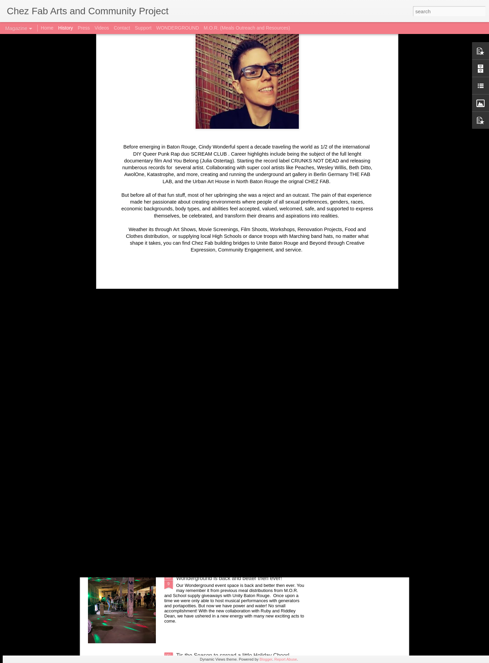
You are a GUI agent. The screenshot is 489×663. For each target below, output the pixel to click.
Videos (101, 28)
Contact (122, 28)
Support (143, 28)
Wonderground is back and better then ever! (229, 578)
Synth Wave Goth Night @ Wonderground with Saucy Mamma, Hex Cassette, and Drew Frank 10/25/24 (240, 427)
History (65, 28)
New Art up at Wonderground (211, 501)
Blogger (265, 659)
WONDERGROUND (177, 28)
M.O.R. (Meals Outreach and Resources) (247, 28)
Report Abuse (285, 659)
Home (47, 28)
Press (84, 28)
